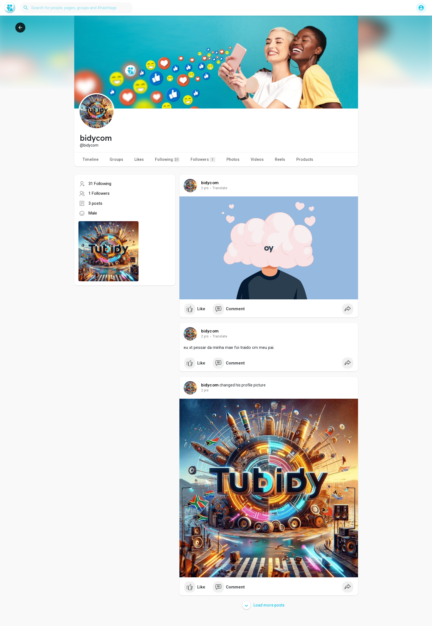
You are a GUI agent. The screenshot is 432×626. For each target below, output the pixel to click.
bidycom (210, 182)
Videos (257, 159)
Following (167, 159)
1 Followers (99, 193)
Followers (203, 159)
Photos (233, 159)
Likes (139, 159)
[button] (76, 7)
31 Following (99, 183)
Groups (116, 159)
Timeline (90, 159)
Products (304, 159)
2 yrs (205, 188)
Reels (280, 159)
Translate (220, 188)
